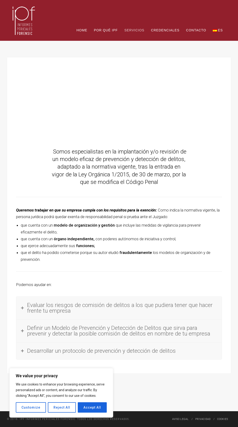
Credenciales (165, 30)
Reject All (61, 407)
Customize (30, 407)
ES (218, 30)
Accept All (92, 407)
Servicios (134, 30)
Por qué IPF (106, 30)
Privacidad (203, 419)
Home (81, 30)
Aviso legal (180, 419)
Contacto (196, 30)
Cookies (222, 419)
